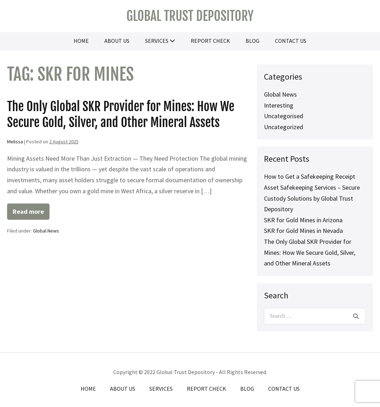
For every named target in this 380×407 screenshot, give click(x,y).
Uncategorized (283, 127)
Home (81, 41)
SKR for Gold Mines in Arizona (303, 220)
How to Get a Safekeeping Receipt (309, 176)
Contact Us (290, 41)
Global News (46, 231)
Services (160, 41)
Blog (252, 41)
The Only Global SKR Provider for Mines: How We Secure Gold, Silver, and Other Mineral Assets (120, 114)
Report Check (210, 41)
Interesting (278, 105)
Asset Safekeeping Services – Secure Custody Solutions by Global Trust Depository (312, 198)
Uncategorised (283, 116)
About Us (116, 41)
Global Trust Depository (189, 16)
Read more (31, 213)
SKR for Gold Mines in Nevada (303, 231)
